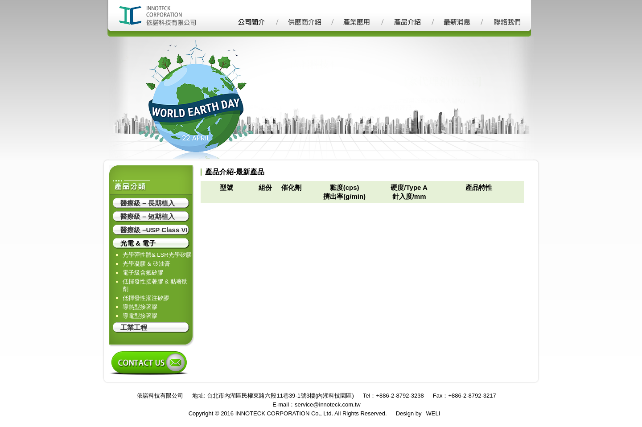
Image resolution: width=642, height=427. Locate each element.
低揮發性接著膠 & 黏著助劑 (155, 285)
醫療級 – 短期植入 (147, 216)
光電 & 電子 (138, 243)
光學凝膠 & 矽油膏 (146, 263)
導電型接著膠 (140, 315)
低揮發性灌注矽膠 (146, 298)
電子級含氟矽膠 (143, 272)
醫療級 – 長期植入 (147, 203)
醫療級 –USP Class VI (154, 230)
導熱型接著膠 (140, 307)
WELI (433, 413)
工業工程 (133, 327)
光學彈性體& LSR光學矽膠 (157, 254)
